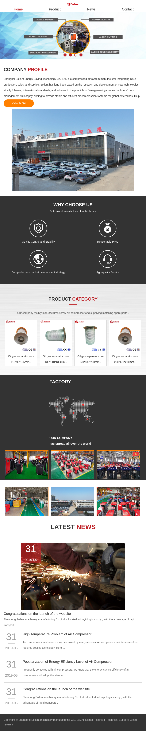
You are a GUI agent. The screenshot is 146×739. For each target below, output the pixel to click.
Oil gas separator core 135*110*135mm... (56, 359)
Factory (10, 482)
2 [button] (70, 54)
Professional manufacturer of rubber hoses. (73, 211)
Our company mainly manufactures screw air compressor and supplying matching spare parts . (73, 313)
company (26, 69)
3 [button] (75, 54)
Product (55, 9)
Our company (60, 438)
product (73, 299)
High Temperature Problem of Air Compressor (57, 635)
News (91, 9)
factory (60, 381)
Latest (73, 527)
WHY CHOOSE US (73, 204)
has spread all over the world (70, 443)
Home (18, 9)
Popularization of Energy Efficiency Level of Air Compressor (68, 662)
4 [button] (81, 54)
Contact (128, 9)
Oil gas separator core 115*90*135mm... (21, 359)
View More (19, 103)
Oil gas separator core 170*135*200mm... (90, 359)
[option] (73, 35)
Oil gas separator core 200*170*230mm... (125, 359)
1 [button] (65, 54)
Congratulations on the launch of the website (37, 614)
